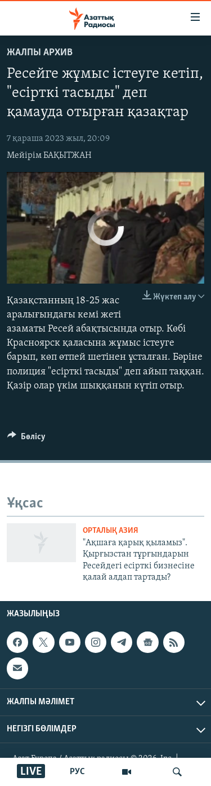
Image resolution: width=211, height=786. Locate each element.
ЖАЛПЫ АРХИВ (40, 52)
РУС (77, 771)
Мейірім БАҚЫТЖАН (49, 155)
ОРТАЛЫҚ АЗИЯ (110, 531)
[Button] (26, 439)
